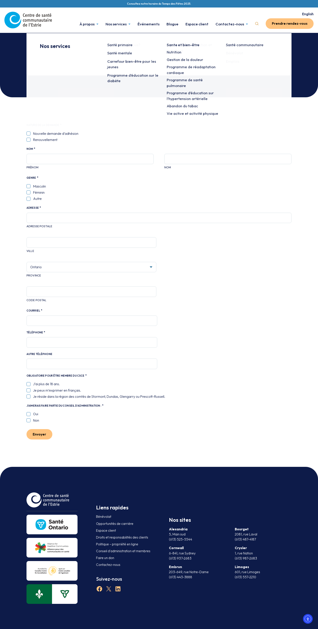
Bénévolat (103, 516)
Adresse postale (39, 226)
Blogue (172, 23)
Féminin (39, 192)
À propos (87, 23)
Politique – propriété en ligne (117, 544)
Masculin (39, 186)
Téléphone (35, 332)
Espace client (197, 23)
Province (33, 275)
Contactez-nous (230, 23)
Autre (37, 199)
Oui (35, 414)
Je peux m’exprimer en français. (57, 390)
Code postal (36, 300)
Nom (167, 167)
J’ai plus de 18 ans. (46, 384)
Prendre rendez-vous (289, 23)
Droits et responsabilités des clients (122, 537)
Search (257, 23)
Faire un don (105, 558)
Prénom (32, 167)
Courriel (34, 310)
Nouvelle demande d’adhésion (55, 133)
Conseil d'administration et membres (123, 551)
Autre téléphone (39, 354)
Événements (148, 23)
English (308, 14)
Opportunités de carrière (114, 524)
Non (36, 420)
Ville (30, 251)
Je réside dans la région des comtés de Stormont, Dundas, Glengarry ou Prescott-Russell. (99, 396)
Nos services (116, 23)
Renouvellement (45, 140)
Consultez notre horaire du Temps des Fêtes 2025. (159, 3)
